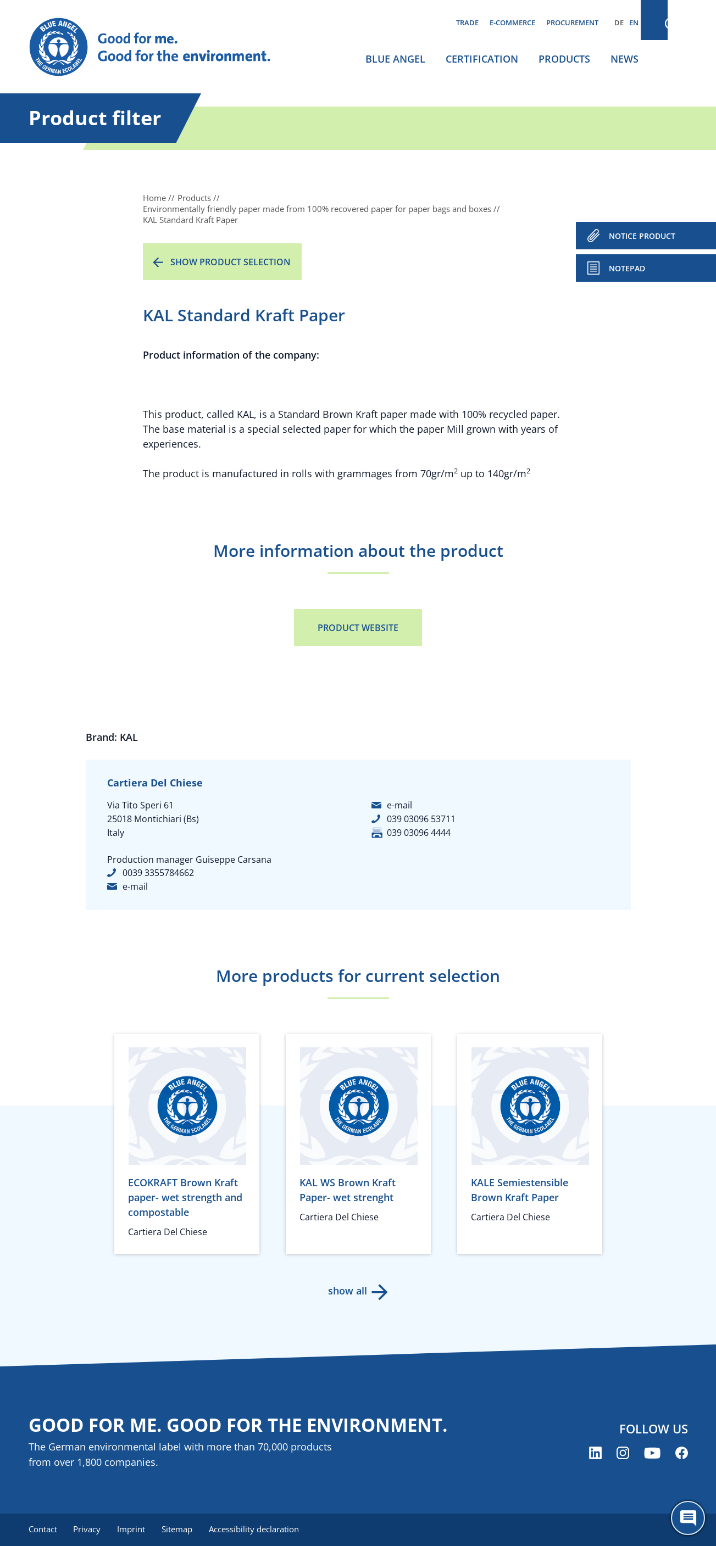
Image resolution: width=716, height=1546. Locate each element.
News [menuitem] (624, 58)
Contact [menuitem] (43, 1529)
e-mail (135, 886)
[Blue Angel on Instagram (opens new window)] (623, 1453)
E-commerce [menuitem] (512, 22)
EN (634, 22)
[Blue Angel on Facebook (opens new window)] (681, 1453)
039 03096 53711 (421, 819)
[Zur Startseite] (160, 47)
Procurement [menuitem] (572, 22)
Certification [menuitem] (482, 58)
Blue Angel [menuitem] (395, 58)
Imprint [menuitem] (134, 1529)
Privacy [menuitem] (88, 1529)
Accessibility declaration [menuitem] (259, 1529)
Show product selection (230, 262)
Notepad (627, 268)
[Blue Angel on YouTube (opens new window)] (652, 1453)
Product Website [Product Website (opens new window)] (358, 628)
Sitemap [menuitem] (180, 1529)
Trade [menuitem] (467, 22)
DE (619, 22)
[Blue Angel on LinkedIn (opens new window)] (595, 1453)
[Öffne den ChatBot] (688, 1518)
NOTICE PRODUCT (642, 236)
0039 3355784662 (158, 873)
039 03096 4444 (419, 833)
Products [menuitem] (564, 58)
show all (347, 1290)
